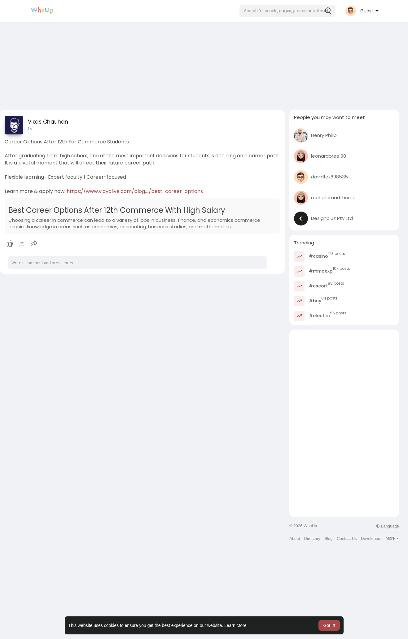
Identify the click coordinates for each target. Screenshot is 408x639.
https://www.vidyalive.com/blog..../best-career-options (135, 191)
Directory (312, 538)
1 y (30, 129)
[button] (287, 11)
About (294, 538)
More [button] (392, 538)
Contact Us (347, 538)
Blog (329, 538)
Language (387, 526)
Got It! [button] (329, 625)
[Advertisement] (204, 63)
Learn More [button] (235, 625)
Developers (371, 538)
